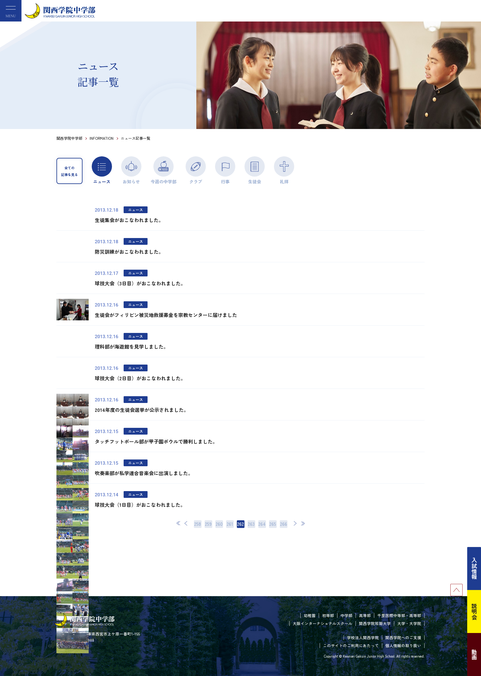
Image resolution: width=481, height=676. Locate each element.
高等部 (365, 615)
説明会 (474, 611)
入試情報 (474, 568)
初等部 (328, 615)
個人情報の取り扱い (403, 645)
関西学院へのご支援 (403, 637)
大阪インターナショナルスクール (322, 623)
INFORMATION (102, 138)
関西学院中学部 (69, 138)
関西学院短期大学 (375, 623)
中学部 (346, 615)
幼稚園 (310, 615)
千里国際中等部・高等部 (399, 615)
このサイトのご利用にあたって (351, 645)
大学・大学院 (409, 623)
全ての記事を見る (69, 171)
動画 (474, 654)
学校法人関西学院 (363, 637)
